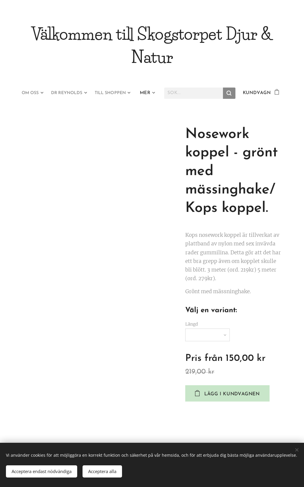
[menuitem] (29, 93)
